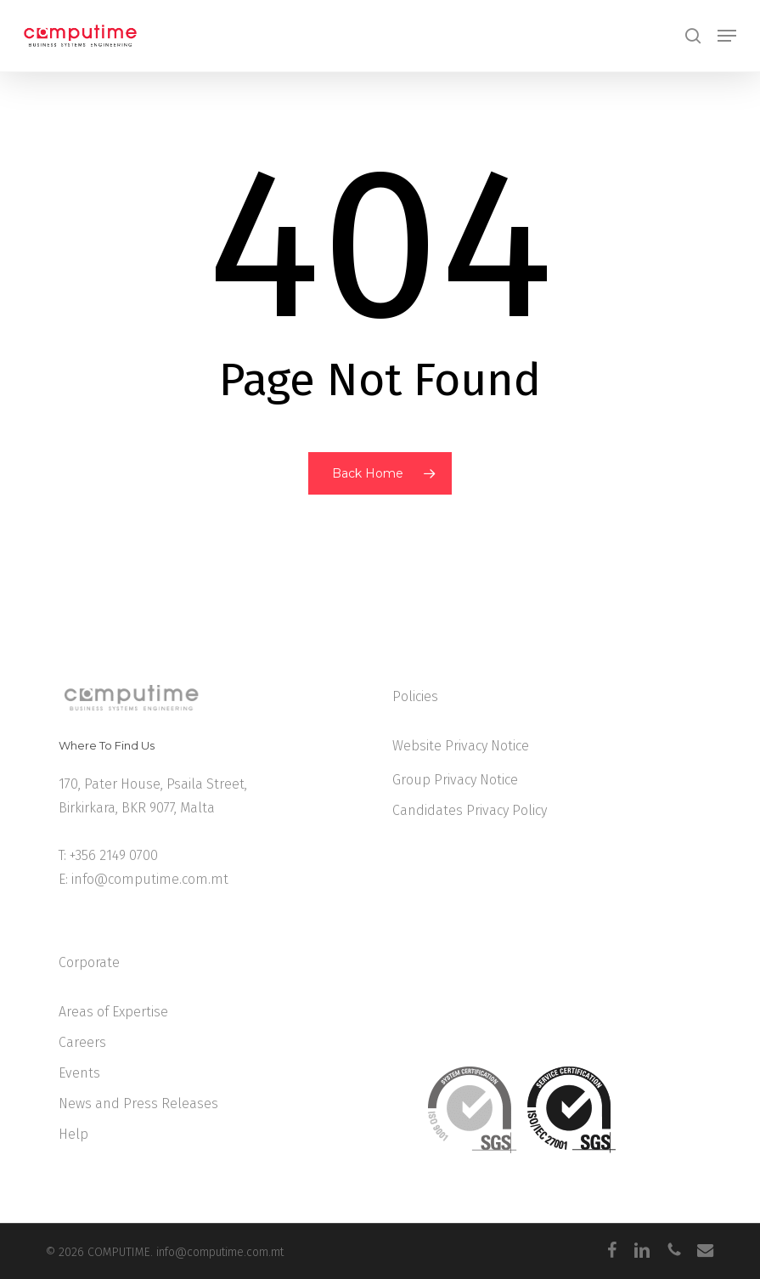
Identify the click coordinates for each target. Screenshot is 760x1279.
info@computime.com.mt (149, 879)
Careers (82, 1042)
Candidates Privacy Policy (469, 810)
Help (73, 1134)
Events (79, 1073)
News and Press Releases (138, 1103)
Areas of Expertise (113, 1012)
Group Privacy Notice (455, 780)
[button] (727, 35)
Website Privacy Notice (460, 746)
